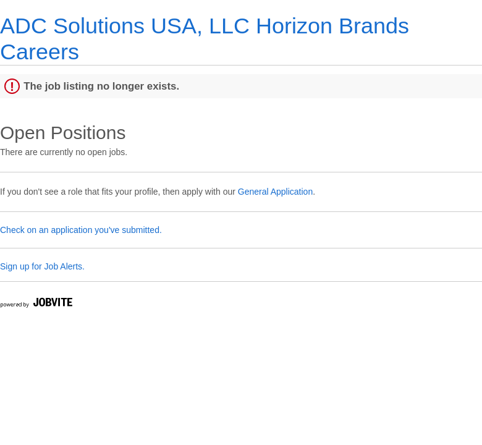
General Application (275, 192)
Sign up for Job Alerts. (42, 266)
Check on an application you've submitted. (81, 230)
